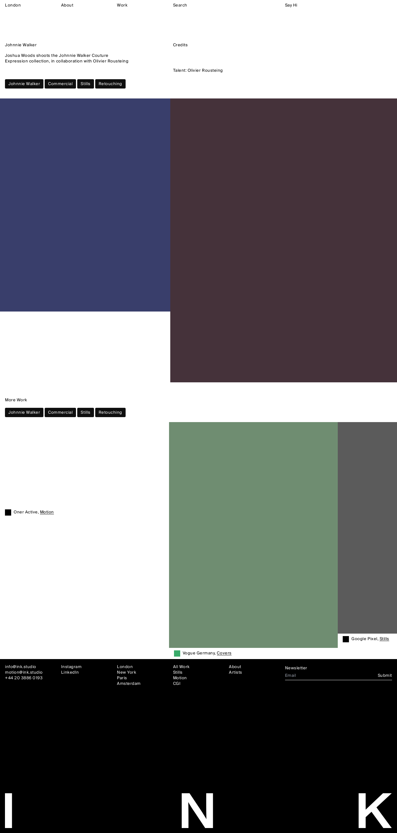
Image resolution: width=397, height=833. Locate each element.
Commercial (60, 83)
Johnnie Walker (24, 83)
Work (122, 5)
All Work (181, 666)
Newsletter (296, 668)
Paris (122, 678)
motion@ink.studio (24, 672)
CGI (177, 683)
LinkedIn (70, 672)
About (67, 5)
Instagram (71, 666)
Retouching (110, 83)
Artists (235, 672)
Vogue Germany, (207, 653)
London (13, 5)
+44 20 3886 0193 (23, 678)
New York (126, 672)
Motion (180, 678)
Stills (85, 83)
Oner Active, (34, 512)
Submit (385, 675)
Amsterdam (129, 683)
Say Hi (291, 5)
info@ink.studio (20, 666)
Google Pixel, (370, 639)
